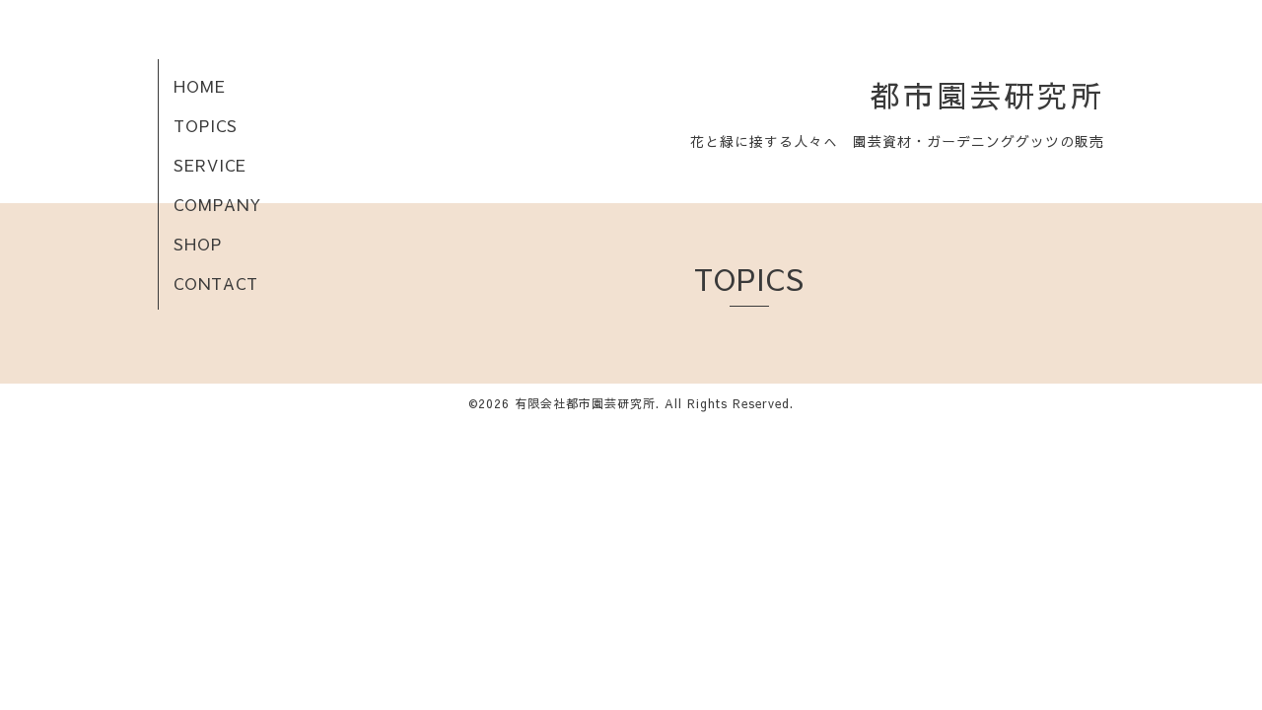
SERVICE (210, 165)
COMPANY (217, 204)
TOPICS (206, 125)
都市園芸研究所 (987, 94)
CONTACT (216, 283)
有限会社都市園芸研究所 (585, 403)
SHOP (198, 243)
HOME (200, 86)
